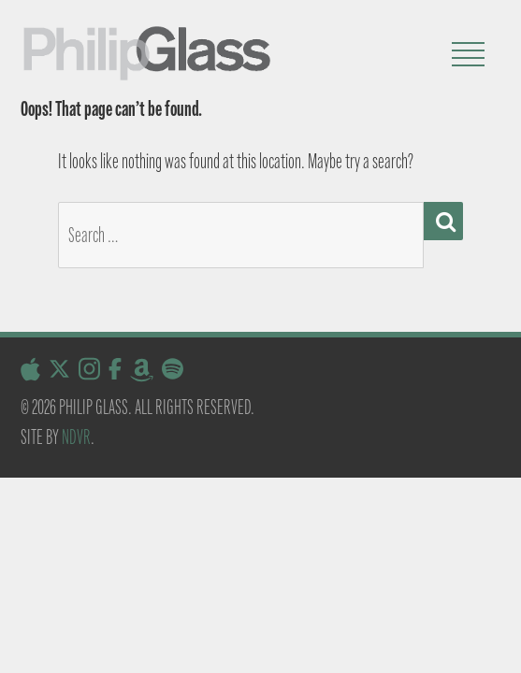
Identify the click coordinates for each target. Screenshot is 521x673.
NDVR (76, 437)
